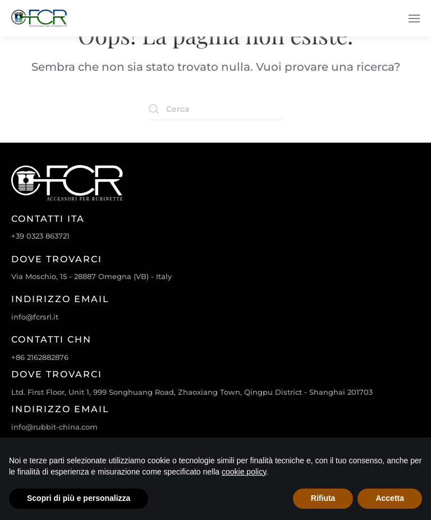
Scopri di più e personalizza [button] (78, 498)
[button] (414, 18)
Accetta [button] (389, 498)
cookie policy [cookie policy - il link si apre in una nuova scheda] (244, 471)
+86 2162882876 (39, 357)
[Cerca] (215, 109)
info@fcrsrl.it (34, 316)
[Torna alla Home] (39, 18)
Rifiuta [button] (323, 498)
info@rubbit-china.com (54, 426)
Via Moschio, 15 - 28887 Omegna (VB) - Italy (91, 276)
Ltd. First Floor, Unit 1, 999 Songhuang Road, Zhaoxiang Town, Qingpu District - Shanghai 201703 (192, 391)
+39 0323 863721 (40, 235)
